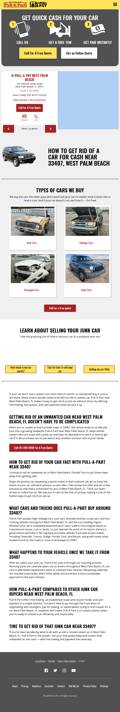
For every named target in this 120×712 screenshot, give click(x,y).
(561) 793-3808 (30, 90)
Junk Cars (32, 243)
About (15, 686)
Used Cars (86, 290)
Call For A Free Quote (38, 53)
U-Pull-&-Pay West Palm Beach (29, 77)
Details (24, 117)
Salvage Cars (86, 243)
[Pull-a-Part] (25, 4)
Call (36, 117)
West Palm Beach (67, 661)
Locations (40, 661)
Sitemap (104, 686)
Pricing (24, 686)
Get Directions (37, 99)
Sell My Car (74, 686)
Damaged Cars (32, 290)
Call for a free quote (60, 308)
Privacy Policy (89, 686)
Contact (61, 686)
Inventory (36, 686)
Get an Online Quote (79, 53)
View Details (20, 99)
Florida (51, 661)
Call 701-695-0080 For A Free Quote (33, 448)
